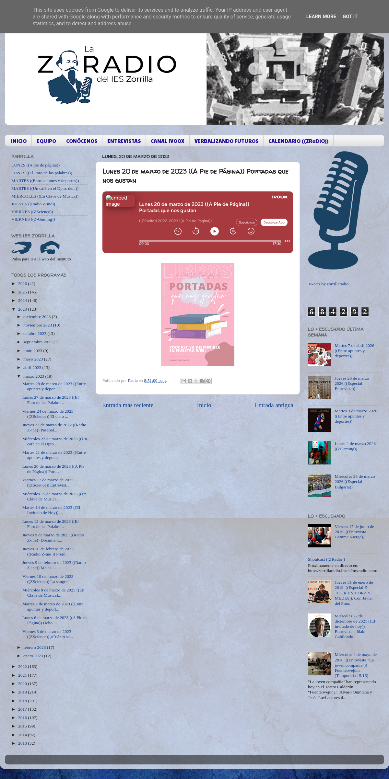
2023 (23, 309)
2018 (23, 700)
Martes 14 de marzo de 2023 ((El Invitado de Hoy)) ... (51, 510)
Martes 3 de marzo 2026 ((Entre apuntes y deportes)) (356, 416)
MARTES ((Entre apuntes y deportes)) (45, 180)
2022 (23, 666)
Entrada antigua (274, 405)
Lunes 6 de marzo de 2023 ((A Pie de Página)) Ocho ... (55, 620)
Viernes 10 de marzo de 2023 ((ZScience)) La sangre (48, 579)
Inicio (204, 405)
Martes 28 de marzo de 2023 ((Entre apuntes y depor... (54, 386)
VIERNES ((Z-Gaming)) (33, 219)
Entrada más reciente (127, 405)
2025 (23, 292)
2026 (23, 283)
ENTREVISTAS (124, 140)
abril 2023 (32, 367)
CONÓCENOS (81, 140)
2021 (23, 675)
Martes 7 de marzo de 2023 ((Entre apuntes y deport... (53, 606)
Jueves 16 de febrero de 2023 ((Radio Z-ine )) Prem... (48, 551)
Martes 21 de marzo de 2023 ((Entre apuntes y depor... (54, 455)
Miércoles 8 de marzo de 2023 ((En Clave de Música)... (53, 593)
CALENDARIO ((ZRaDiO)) (298, 140)
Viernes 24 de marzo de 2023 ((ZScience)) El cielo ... (48, 414)
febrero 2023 (35, 647)
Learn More (321, 16)
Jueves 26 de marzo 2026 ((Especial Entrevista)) (352, 383)
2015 (23, 726)
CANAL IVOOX (167, 140)
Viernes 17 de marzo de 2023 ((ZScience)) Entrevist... (48, 482)
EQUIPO (46, 140)
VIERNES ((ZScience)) (32, 211)
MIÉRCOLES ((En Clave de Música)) (44, 196)
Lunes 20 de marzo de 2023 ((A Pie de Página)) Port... (53, 469)
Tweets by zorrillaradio (328, 283)
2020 (23, 683)
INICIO (19, 140)
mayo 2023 (33, 359)
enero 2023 (33, 655)
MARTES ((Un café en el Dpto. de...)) (44, 188)
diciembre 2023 (37, 316)
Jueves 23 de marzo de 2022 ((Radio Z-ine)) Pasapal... (54, 427)
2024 (23, 300)
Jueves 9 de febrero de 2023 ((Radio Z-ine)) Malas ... (54, 565)
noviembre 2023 (38, 325)
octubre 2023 (35, 333)
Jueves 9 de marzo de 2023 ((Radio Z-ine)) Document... (53, 538)
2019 (23, 692)
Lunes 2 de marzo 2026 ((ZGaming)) (355, 446)
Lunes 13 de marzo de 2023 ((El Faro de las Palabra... (50, 524)
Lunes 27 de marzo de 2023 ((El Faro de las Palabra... (50, 400)
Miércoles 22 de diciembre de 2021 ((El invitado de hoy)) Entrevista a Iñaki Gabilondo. (355, 626)
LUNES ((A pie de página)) (35, 165)
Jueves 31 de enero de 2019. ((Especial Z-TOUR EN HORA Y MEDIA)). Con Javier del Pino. (354, 593)
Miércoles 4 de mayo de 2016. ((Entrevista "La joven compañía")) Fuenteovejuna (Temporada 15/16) (356, 665)
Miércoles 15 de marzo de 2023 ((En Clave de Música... (54, 496)
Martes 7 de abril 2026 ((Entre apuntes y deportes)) (354, 350)
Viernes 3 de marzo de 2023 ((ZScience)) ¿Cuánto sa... (47, 634)
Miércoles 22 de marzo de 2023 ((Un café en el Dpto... (54, 441)
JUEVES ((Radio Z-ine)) (33, 203)
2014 (23, 734)
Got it (350, 16)
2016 (23, 717)
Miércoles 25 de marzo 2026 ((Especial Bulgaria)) (355, 481)
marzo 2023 (34, 376)
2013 (23, 743)
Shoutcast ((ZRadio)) (326, 559)
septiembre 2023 (38, 341)
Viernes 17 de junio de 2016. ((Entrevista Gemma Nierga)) (354, 531)
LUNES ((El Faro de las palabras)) (41, 172)
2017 (23, 709)
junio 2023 (33, 350)
